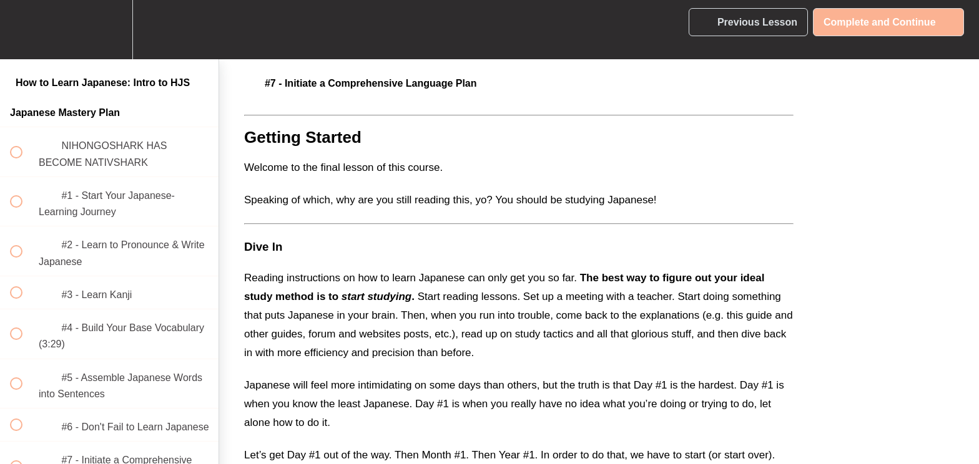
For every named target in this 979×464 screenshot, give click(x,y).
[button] (23, 29)
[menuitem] (109, 29)
